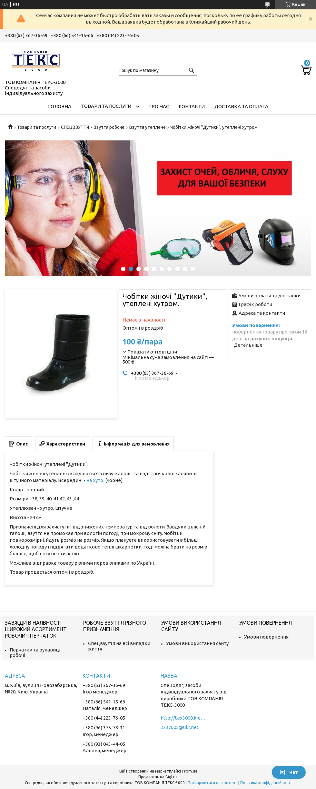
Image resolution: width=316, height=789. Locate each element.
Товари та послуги (106, 106)
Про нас (158, 106)
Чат (289, 772)
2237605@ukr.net (180, 727)
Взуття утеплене (147, 127)
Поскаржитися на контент (212, 783)
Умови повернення (266, 637)
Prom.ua (189, 771)
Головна (59, 106)
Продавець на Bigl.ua (158, 777)
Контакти (192, 106)
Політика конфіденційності (265, 783)
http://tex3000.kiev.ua (183, 718)
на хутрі (95, 480)
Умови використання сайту (197, 643)
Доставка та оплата (241, 106)
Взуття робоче (109, 127)
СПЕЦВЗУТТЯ (75, 127)
